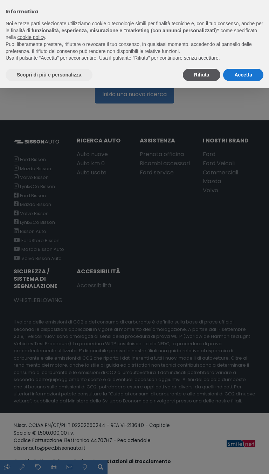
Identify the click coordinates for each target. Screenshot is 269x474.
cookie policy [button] (31, 37)
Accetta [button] (243, 75)
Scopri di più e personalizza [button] (49, 75)
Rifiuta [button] (201, 75)
